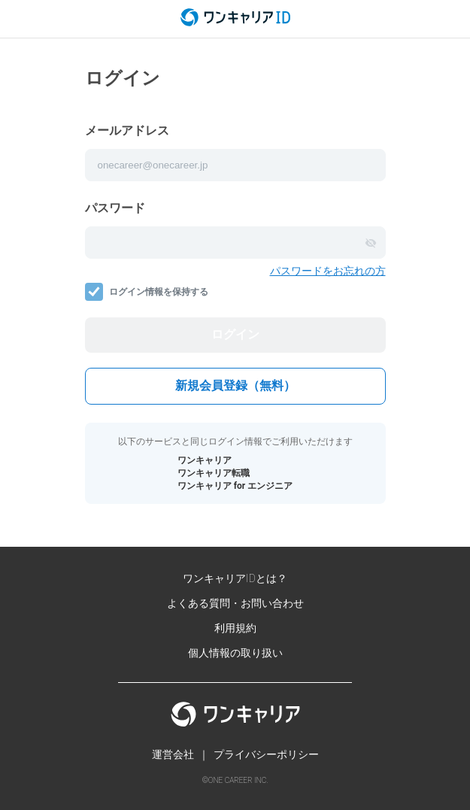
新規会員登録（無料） (235, 385)
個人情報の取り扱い (235, 653)
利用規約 (235, 628)
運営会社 (173, 754)
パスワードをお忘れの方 (328, 271)
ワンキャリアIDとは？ (235, 578)
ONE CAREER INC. (238, 780)
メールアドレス (127, 130)
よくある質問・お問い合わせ (235, 603)
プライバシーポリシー (266, 754)
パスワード (115, 208)
